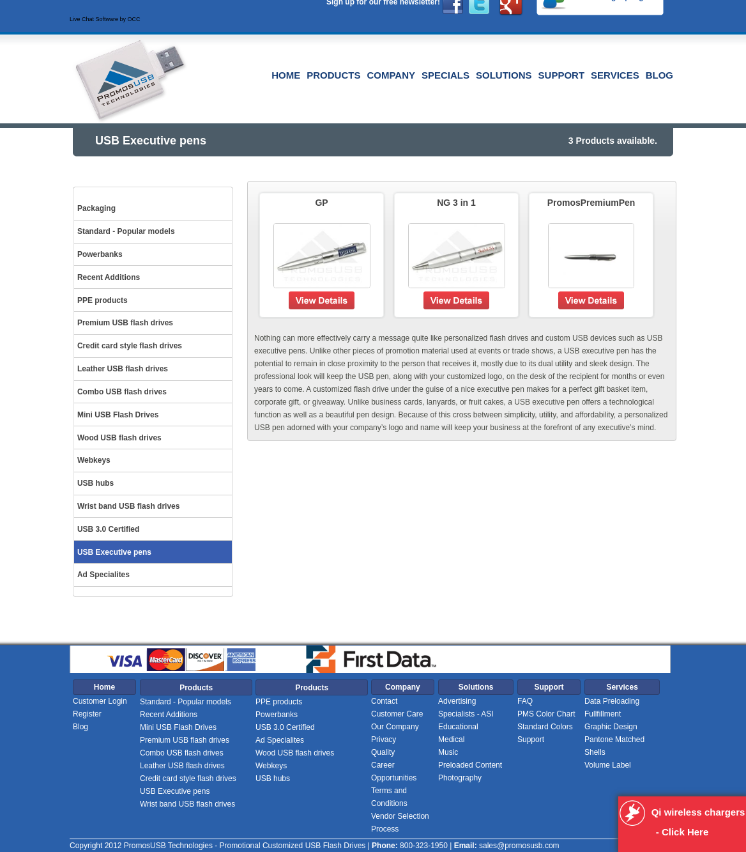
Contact (384, 701)
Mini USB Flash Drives (178, 727)
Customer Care (397, 713)
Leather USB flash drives (182, 765)
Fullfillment (602, 713)
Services (615, 75)
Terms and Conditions (389, 797)
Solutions (504, 75)
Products (333, 75)
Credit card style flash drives (188, 778)
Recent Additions (168, 714)
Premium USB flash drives (184, 740)
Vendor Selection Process (400, 822)
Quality (383, 752)
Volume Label (607, 765)
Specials (445, 75)
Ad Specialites (279, 740)
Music (448, 752)
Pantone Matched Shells (614, 746)
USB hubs (272, 778)
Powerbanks (276, 714)
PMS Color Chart (546, 713)
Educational (458, 726)
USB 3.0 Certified (285, 727)
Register (87, 713)
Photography (460, 777)
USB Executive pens (174, 791)
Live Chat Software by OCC (105, 19)
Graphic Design (610, 726)
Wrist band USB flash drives (187, 804)
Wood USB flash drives (294, 752)
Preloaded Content (470, 765)
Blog (659, 75)
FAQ (525, 701)
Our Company (395, 726)
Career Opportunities (393, 771)
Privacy (383, 739)
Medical (451, 739)
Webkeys (271, 765)
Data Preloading (611, 701)
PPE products (278, 701)
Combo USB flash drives (182, 752)
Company (391, 75)
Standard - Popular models (185, 701)
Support (561, 75)
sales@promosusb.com (519, 845)
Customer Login (100, 701)
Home (285, 75)
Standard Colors (545, 726)
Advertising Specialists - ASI (466, 707)
